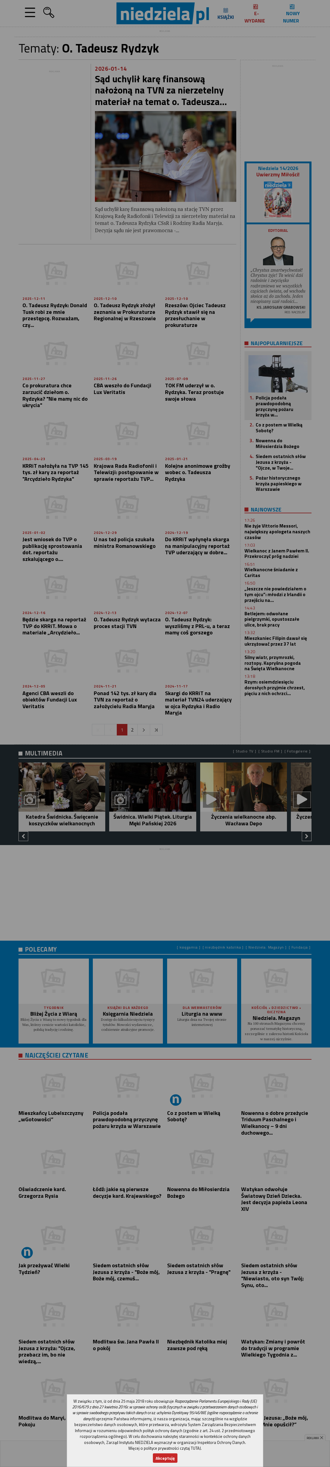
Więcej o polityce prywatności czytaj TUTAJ (164, 1448)
